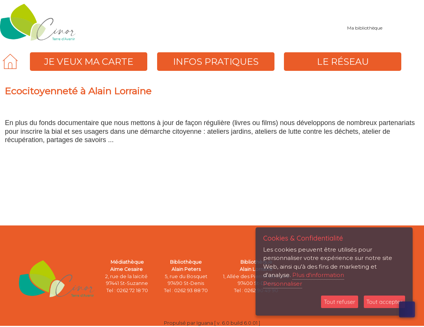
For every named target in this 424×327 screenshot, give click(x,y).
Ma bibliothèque (364, 28)
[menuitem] (10, 62)
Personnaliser (282, 283)
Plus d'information (318, 274)
